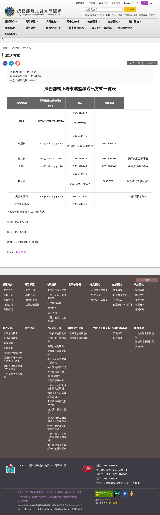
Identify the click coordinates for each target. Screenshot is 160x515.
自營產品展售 (120, 294)
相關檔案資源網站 (78, 338)
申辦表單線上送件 (57, 290)
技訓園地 (113, 21)
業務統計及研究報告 (57, 353)
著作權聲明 (23, 501)
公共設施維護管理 (57, 367)
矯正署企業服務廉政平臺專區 (13, 367)
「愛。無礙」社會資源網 (57, 319)
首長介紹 (8, 294)
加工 (114, 14)
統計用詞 (140, 294)
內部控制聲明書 (56, 346)
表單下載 (52, 312)
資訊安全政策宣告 (55, 492)
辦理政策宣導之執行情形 (57, 403)
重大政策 (30, 27)
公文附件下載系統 (102, 27)
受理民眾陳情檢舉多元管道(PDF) (13, 359)
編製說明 (140, 290)
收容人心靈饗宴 (99, 299)
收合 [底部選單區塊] (147, 280)
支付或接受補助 (56, 380)
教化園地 (92, 21)
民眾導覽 (30, 21)
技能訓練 (117, 290)
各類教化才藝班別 (100, 290)
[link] (5, 63)
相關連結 (10, 33)
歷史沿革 (8, 290)
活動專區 (117, 333)
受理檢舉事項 (11, 338)
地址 (120, 14)
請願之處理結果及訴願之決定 (57, 395)
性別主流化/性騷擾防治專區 (56, 427)
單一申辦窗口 (24, 496)
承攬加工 (117, 299)
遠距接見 (94, 14)
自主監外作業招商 (122, 304)
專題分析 (140, 304)
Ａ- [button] (137, 3)
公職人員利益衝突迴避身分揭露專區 (57, 419)
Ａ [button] (145, 3)
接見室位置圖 (32, 304)
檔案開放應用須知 (78, 333)
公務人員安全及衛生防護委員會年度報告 (57, 437)
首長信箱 (103, 3)
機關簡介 (10, 21)
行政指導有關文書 (57, 333)
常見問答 (116, 3)
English (127, 3)
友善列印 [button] (151, 63)
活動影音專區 (125, 27)
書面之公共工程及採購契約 (57, 361)
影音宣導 (117, 338)
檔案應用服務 (76, 27)
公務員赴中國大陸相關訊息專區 (63, 496)
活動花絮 (96, 294)
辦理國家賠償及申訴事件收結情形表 (57, 447)
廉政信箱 (8, 343)
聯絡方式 (27, 47)
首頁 (5, 47)
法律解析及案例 (39, 496)
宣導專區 (8, 347)
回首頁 (91, 3)
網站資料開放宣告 (73, 492)
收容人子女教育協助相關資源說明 (57, 387)
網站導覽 (80, 3)
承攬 (102, 14)
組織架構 (8, 304)
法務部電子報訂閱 (144, 341)
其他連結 (140, 346)
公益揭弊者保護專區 (13, 375)
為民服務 (51, 21)
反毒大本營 (23, 492)
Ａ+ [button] (151, 3)
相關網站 (140, 309)
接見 (87, 14)
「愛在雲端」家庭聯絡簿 (57, 296)
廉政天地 (10, 27)
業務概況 (8, 309)
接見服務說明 (55, 302)
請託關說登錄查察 (13, 352)
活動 (135, 14)
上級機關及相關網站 (144, 335)
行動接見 (128, 14)
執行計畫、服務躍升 (57, 340)
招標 (108, 14)
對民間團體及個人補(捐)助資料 (57, 374)
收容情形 (140, 299)
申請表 (152, 14)
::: (2, 2)
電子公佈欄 (73, 21)
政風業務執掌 (11, 333)
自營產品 (143, 14)
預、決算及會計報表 (57, 411)
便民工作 (30, 290)
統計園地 (134, 21)
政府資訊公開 (53, 27)
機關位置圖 (31, 299)
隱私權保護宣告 (37, 492)
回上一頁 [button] (136, 63)
